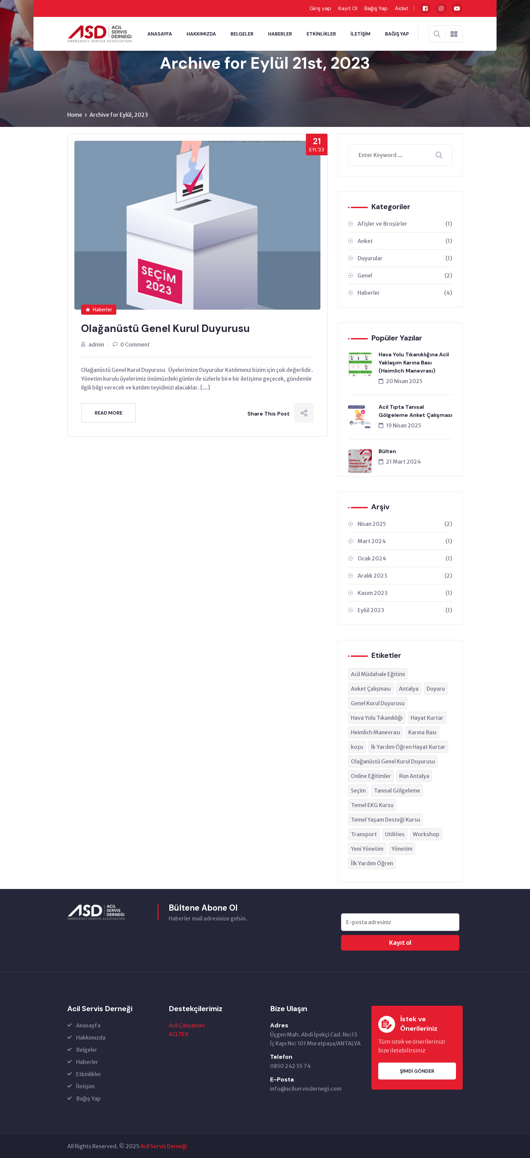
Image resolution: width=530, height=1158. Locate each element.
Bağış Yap (376, 8)
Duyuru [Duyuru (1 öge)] (436, 688)
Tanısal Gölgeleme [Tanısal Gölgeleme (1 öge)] (397, 790)
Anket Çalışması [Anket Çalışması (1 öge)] (371, 688)
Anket (405, 241)
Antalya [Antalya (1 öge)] (408, 688)
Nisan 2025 (405, 523)
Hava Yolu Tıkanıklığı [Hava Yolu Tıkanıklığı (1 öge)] (377, 717)
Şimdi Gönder (417, 1071)
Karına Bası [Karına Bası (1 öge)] (422, 732)
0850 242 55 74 (290, 1066)
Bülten (387, 451)
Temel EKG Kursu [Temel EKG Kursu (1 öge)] (372, 805)
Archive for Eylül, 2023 (119, 114)
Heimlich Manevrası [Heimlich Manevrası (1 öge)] (375, 732)
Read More (108, 413)
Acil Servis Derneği (163, 1146)
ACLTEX (178, 1034)
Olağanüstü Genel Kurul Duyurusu (165, 328)
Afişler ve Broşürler (405, 223)
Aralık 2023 (405, 575)
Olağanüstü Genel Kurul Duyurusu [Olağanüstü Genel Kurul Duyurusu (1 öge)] (393, 761)
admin (96, 344)
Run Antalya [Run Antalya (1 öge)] (414, 776)
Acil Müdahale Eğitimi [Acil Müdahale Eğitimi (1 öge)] (378, 674)
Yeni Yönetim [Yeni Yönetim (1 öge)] (367, 848)
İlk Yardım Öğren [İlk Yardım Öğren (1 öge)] (372, 863)
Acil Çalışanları (187, 1025)
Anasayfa (159, 34)
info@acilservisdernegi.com (305, 1088)
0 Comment (135, 344)
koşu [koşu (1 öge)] (357, 746)
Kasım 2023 (405, 592)
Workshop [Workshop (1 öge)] (426, 834)
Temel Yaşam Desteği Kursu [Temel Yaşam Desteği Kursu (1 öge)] (385, 819)
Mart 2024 (405, 541)
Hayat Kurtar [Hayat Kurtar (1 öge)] (427, 717)
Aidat (401, 8)
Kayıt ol (400, 943)
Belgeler (242, 34)
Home (74, 114)
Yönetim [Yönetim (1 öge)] (401, 848)
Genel (405, 275)
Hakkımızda (201, 34)
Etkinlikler (321, 34)
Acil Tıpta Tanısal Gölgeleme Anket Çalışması (415, 411)
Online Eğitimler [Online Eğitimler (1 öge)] (371, 776)
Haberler (280, 34)
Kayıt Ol (347, 8)
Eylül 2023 (405, 610)
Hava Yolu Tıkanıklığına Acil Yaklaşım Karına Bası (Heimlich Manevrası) (414, 362)
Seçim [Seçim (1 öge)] (358, 790)
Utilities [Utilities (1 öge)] (395, 834)
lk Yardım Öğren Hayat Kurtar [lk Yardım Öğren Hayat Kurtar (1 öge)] (408, 746)
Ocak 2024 (405, 558)
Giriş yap (320, 8)
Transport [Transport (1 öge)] (364, 834)
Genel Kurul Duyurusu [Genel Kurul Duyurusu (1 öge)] (378, 703)
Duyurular (405, 258)
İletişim (360, 34)
